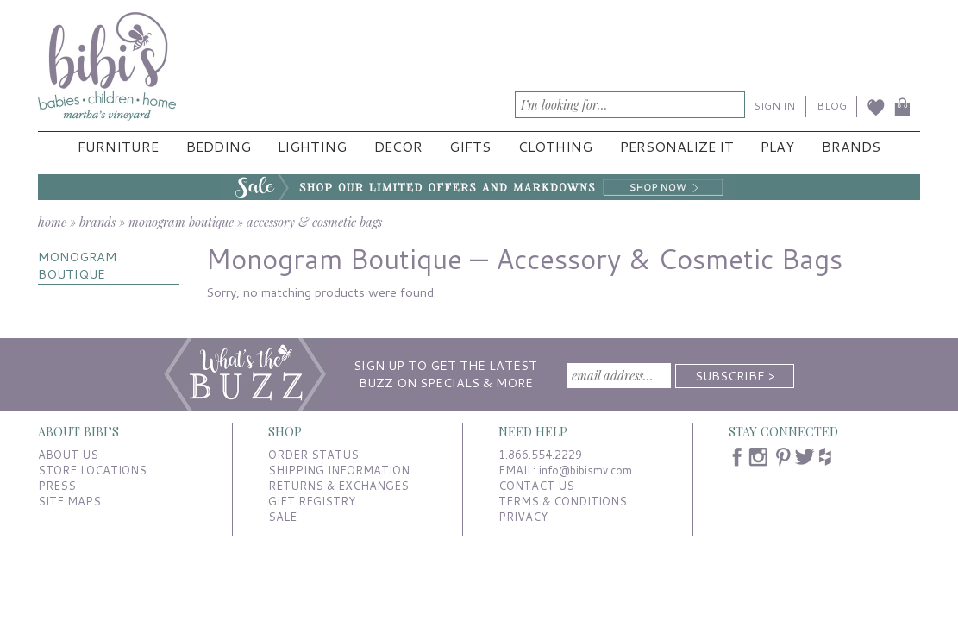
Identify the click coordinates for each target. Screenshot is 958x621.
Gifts (470, 146)
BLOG (832, 105)
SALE (282, 516)
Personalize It (677, 146)
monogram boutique (181, 221)
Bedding (218, 146)
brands (97, 221)
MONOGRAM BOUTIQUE (77, 265)
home (52, 221)
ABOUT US (68, 454)
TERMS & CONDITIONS (562, 501)
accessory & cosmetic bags (314, 221)
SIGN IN (775, 105)
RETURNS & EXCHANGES (338, 485)
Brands (851, 146)
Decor (398, 146)
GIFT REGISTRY (311, 501)
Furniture (118, 146)
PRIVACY (523, 516)
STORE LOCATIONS (92, 470)
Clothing (555, 146)
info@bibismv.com (585, 470)
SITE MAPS (69, 501)
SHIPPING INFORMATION (339, 470)
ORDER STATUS (313, 454)
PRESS (57, 485)
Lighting (312, 146)
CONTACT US (536, 485)
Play (777, 146)
